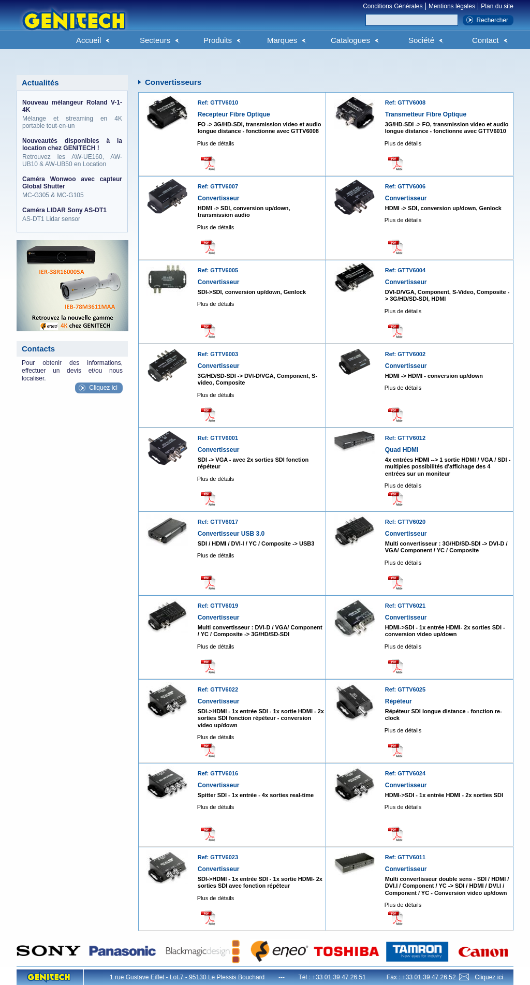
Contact (485, 40)
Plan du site (497, 6)
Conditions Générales (392, 6)
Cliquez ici (103, 387)
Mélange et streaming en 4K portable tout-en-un (72, 114)
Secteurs (155, 40)
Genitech (73, 25)
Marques (282, 40)
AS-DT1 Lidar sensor (72, 215)
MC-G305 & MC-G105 (72, 187)
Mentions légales (452, 6)
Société (421, 40)
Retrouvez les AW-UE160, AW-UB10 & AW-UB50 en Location (72, 152)
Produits (217, 40)
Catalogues (350, 40)
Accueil (88, 40)
